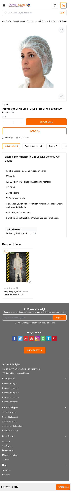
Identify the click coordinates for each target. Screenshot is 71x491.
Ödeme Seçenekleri (33, 146)
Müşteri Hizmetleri (9, 455)
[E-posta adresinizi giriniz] (34, 317)
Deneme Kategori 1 (10, 384)
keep (6, 292)
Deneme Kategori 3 (10, 393)
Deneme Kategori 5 (10, 402)
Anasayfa (6, 441)
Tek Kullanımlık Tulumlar (59, 21)
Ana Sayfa (6, 21)
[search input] (34, 13)
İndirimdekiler (8, 450)
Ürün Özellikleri (11, 146)
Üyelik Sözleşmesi (10, 417)
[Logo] (19, 5)
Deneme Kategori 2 (10, 388)
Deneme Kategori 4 (10, 397)
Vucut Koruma (19, 21)
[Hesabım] (55, 5)
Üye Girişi (6, 475)
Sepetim (5, 459)
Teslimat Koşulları (9, 412)
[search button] (62, 13)
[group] (34, 63)
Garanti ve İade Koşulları (12, 426)
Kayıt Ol (59, 317)
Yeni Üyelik (7, 470)
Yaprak (5, 105)
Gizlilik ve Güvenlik (10, 431)
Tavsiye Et (53, 146)
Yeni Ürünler (7, 446)
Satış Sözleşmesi (9, 421)
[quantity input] (13, 122)
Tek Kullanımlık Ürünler (36, 21)
